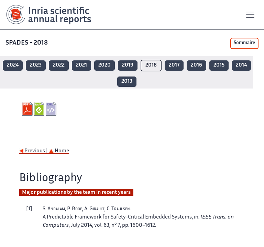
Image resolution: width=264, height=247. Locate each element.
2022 (59, 65)
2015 (218, 65)
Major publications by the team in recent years (76, 192)
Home (59, 151)
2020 (104, 65)
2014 (241, 65)
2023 (36, 65)
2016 (196, 65)
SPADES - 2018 (27, 43)
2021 (81, 65)
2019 (127, 65)
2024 (13, 65)
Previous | (34, 151)
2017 (174, 65)
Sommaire (244, 43)
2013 (126, 81)
